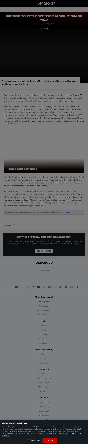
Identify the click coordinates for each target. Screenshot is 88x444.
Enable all (50, 440)
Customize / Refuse (34, 440)
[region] (44, 432)
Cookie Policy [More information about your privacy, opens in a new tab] (6, 436)
